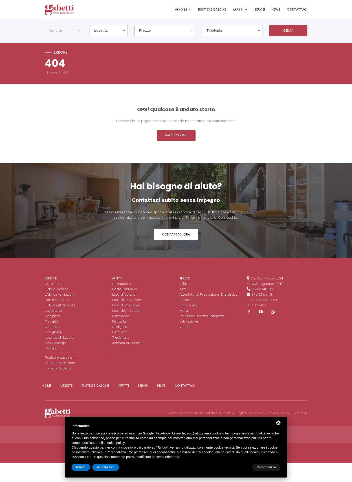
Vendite (181, 9)
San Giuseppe (56, 346)
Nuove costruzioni (60, 366)
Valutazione (188, 324)
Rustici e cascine (212, 9)
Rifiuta (242, 467)
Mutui (184, 314)
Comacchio (54, 287)
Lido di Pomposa (126, 308)
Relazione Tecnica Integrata (201, 319)
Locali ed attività (58, 371)
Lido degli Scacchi (60, 308)
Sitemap (300, 416)
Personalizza (85, 467)
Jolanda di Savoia (59, 340)
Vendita (185, 330)
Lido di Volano (56, 292)
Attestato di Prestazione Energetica (208, 297)
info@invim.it (261, 297)
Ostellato (52, 330)
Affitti (238, 9)
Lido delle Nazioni (59, 297)
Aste (183, 292)
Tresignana (53, 335)
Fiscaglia (51, 324)
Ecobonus (187, 303)
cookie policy (115, 443)
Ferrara (50, 351)
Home (52, 73)
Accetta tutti (267, 467)
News (276, 9)
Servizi (260, 9)
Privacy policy (278, 416)
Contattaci (297, 9)
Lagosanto (53, 314)
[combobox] (64, 31)
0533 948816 (262, 292)
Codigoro (52, 319)
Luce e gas (188, 308)
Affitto (184, 287)
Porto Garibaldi (57, 303)
